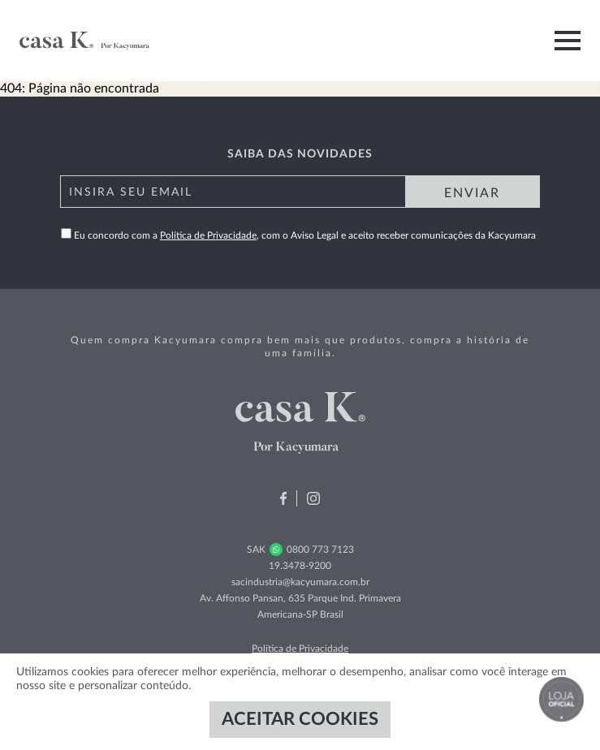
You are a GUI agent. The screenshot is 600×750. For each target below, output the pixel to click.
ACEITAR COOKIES (300, 719)
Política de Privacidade (208, 235)
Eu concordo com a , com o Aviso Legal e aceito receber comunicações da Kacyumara (298, 235)
